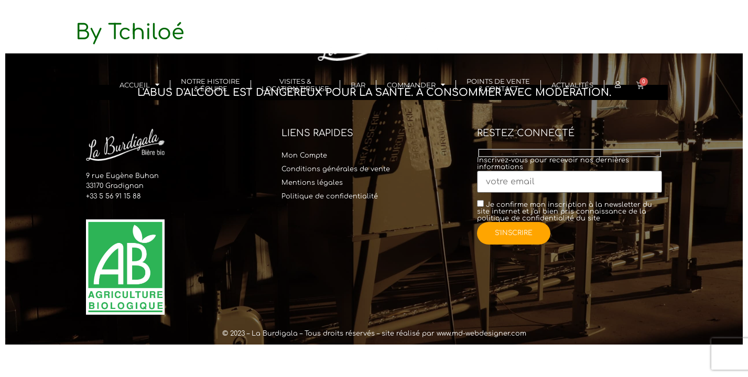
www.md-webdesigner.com (481, 333)
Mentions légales (312, 182)
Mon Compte (304, 155)
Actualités (572, 85)
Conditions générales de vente (335, 169)
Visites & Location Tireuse (295, 85)
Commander (416, 85)
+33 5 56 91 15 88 (113, 196)
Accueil (139, 85)
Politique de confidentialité (329, 196)
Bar (358, 85)
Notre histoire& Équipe (210, 85)
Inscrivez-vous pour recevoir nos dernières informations (569, 171)
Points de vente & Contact (498, 85)
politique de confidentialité (525, 218)
